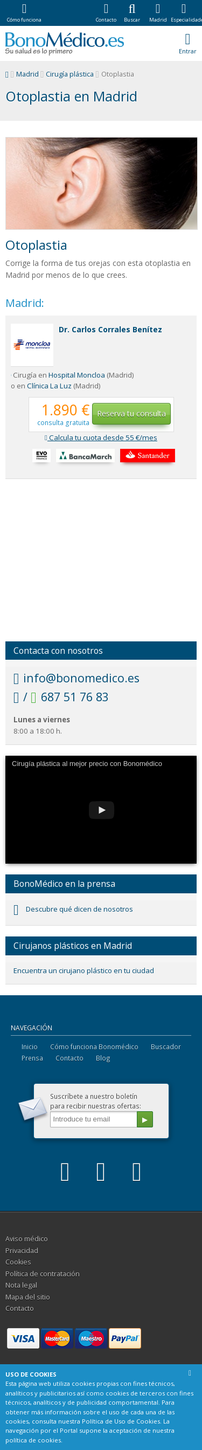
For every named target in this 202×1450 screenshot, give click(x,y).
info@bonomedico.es (76, 678)
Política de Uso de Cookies (121, 1421)
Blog (103, 1058)
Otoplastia (36, 245)
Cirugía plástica (70, 74)
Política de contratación (42, 1273)
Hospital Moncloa (76, 375)
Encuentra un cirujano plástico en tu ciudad (83, 970)
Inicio (30, 1046)
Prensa (32, 1058)
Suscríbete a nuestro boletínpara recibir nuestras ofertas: (95, 1101)
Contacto (69, 1058)
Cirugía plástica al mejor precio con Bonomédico (87, 764)
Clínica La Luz (49, 386)
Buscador (166, 1046)
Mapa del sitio (27, 1297)
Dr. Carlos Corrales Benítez (110, 329)
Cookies (18, 1262)
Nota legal (21, 1285)
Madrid (27, 74)
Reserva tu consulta (131, 413)
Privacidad (21, 1250)
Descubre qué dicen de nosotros (73, 909)
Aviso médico (26, 1238)
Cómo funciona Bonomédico (94, 1046)
